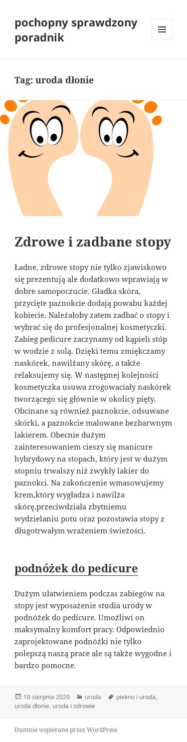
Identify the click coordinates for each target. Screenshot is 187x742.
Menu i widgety (162, 39)
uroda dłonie (31, 706)
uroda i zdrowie (73, 706)
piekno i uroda (136, 697)
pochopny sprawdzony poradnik (76, 29)
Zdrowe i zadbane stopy (92, 241)
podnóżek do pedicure (76, 567)
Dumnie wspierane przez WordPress (65, 730)
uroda (93, 697)
